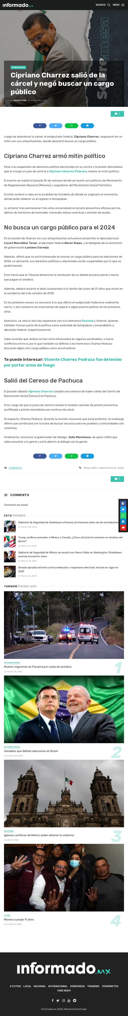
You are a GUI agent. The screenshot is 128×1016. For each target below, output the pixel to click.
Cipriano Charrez (40, 391)
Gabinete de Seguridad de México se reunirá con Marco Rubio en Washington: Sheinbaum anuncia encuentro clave (70, 554)
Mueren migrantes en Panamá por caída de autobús (38, 666)
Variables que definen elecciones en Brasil (31, 751)
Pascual (87, 320)
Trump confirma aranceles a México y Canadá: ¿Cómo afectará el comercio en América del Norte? (70, 539)
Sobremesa (18, 67)
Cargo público (91, 468)
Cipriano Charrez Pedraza (68, 171)
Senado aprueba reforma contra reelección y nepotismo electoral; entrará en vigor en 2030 (68, 569)
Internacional (12, 663)
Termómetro (110, 986)
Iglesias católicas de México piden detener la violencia (39, 835)
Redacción (20, 100)
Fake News (64, 990)
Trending (93, 986)
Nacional (9, 831)
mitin (121, 468)
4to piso (15, 986)
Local (7, 915)
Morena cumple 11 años (19, 919)
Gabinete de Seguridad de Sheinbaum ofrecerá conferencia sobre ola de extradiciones (68, 522)
